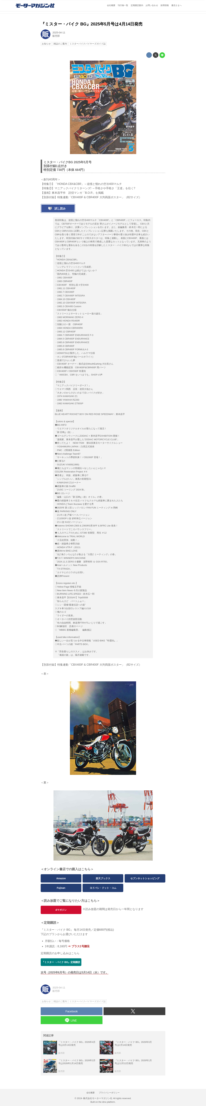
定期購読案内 (137, 5)
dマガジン (61, 909)
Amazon (61, 878)
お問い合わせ (152, 5)
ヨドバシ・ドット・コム (103, 887)
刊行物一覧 (123, 5)
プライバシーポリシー (109, 1092)
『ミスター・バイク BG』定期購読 (61, 962)
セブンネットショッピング (144, 878)
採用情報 (164, 5)
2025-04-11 (58, 32)
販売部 (56, 35)
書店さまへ (176, 5)
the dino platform (106, 1102)
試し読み (60, 208)
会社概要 (111, 5)
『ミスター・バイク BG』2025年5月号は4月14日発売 (91, 24)
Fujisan (61, 887)
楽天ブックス (103, 878)
